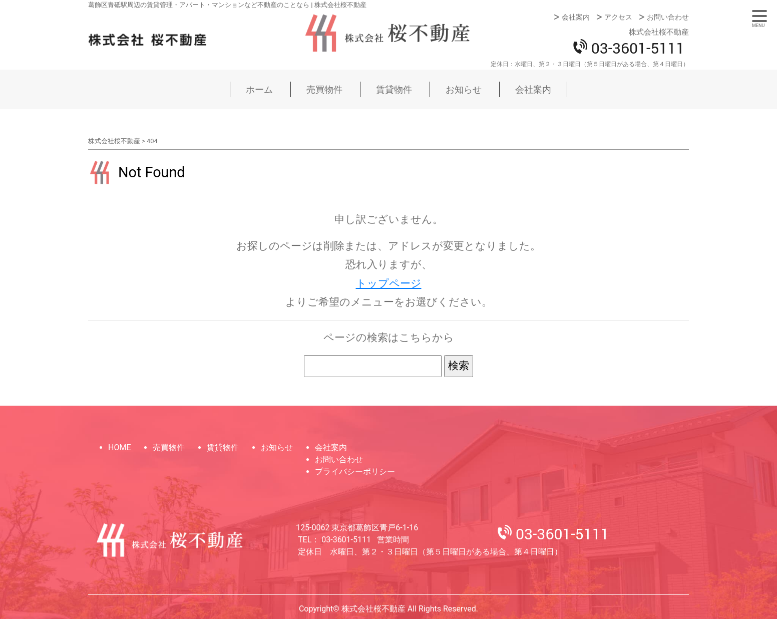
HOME (119, 447)
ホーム (259, 89)
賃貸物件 (394, 89)
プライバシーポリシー (355, 471)
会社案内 (576, 17)
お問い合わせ (668, 17)
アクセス (618, 17)
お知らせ (464, 89)
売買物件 (324, 89)
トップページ (389, 283)
